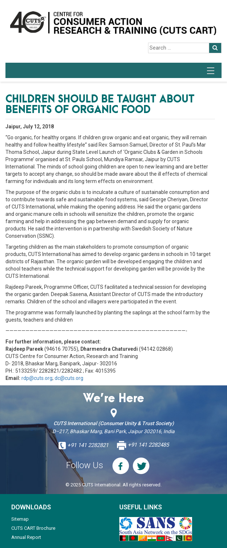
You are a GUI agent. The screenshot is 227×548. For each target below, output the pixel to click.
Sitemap (20, 519)
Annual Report (26, 537)
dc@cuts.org (69, 378)
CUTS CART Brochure (33, 528)
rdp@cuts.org (36, 378)
